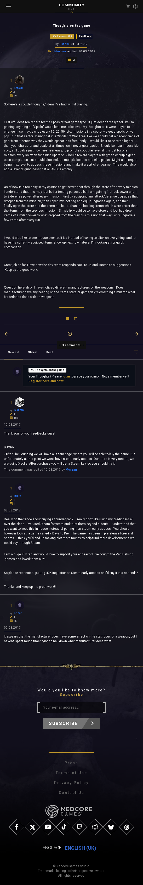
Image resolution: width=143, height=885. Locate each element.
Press (71, 762)
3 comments (71, 344)
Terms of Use (71, 772)
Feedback (85, 36)
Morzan (60, 51)
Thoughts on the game (47, 369)
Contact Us (71, 792)
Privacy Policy (71, 782)
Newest (13, 351)
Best (49, 351)
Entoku (65, 44)
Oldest (33, 351)
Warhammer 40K (62, 36)
